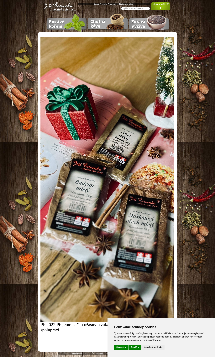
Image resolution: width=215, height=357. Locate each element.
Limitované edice (126, 4)
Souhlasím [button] (121, 347)
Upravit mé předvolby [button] (153, 347)
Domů (96, 4)
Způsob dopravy (96, 353)
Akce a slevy (113, 4)
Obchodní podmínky (79, 353)
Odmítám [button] (135, 347)
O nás (66, 353)
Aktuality (103, 4)
